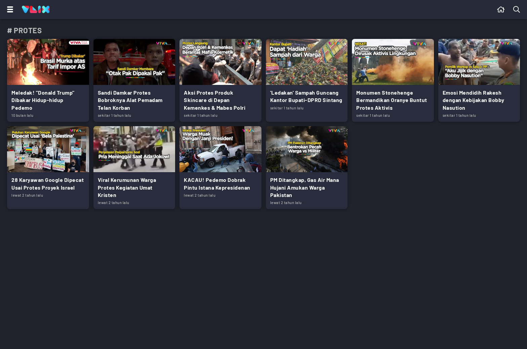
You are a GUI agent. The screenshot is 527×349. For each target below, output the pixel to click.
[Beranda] (501, 9)
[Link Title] (48, 80)
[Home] (35, 9)
